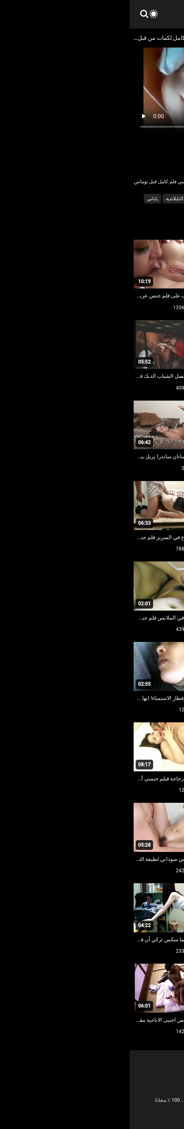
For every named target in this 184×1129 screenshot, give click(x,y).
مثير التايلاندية (49, 199)
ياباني (22, 199)
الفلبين (121, 199)
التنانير (142, 199)
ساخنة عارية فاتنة (88, 199)
